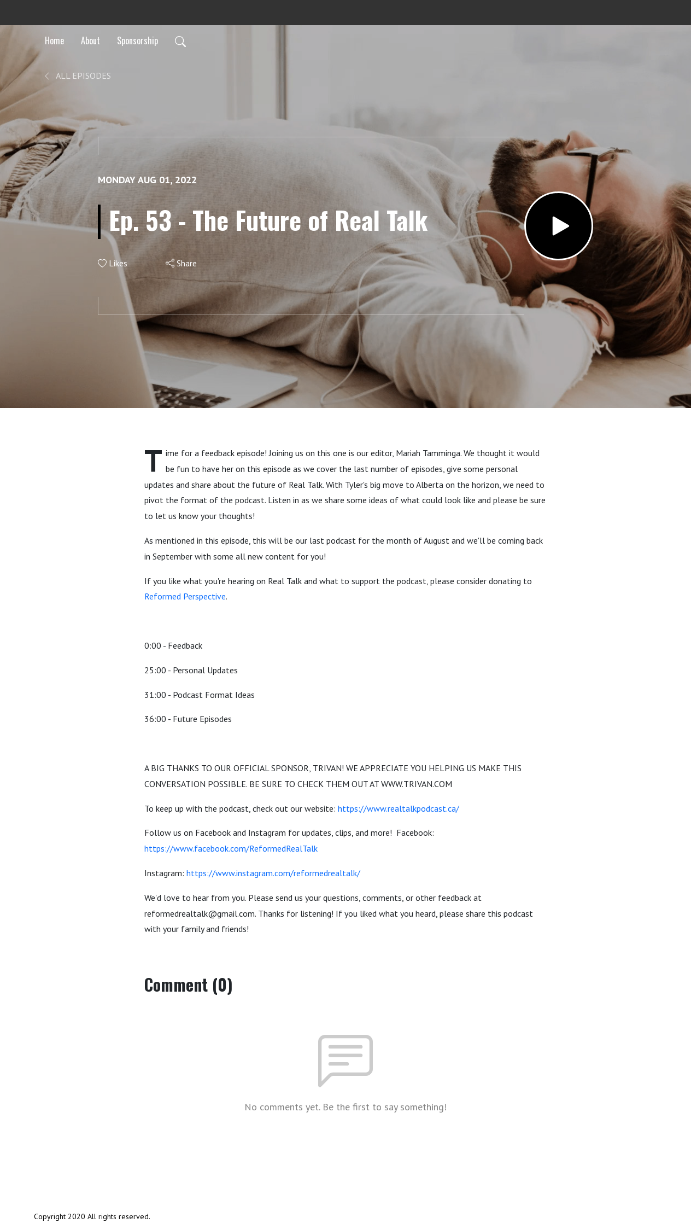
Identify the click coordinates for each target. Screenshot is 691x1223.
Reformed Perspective (185, 596)
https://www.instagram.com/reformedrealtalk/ (273, 872)
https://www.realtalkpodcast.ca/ (398, 808)
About (90, 40)
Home (54, 40)
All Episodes (77, 75)
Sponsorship (137, 40)
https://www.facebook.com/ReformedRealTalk (231, 848)
